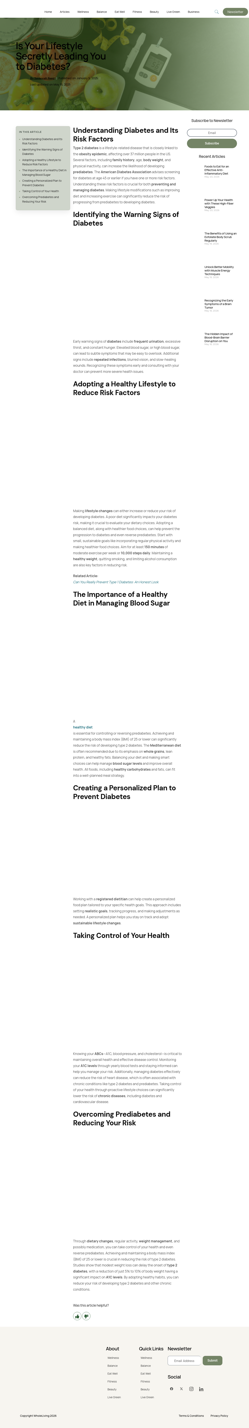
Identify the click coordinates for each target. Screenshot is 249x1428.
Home (48, 12)
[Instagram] (191, 1389)
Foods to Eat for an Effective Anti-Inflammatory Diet (216, 170)
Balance (102, 12)
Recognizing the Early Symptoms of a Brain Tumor (218, 304)
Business (194, 12)
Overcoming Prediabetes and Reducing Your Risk (40, 199)
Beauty (154, 12)
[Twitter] (181, 1389)
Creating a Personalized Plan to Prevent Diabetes (42, 183)
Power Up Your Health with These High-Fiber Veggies (219, 203)
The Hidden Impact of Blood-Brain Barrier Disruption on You (218, 337)
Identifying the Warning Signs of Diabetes (42, 152)
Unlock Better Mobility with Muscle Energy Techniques (219, 270)
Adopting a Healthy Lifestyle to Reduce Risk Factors (41, 162)
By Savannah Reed (42, 78)
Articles (65, 12)
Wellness (83, 12)
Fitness (137, 12)
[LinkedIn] (201, 1389)
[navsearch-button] (217, 12)
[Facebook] (172, 1389)
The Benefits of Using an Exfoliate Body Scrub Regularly (220, 237)
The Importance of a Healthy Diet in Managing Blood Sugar (44, 172)
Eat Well (120, 12)
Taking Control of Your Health (40, 191)
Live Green (173, 12)
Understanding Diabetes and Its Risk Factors (42, 141)
